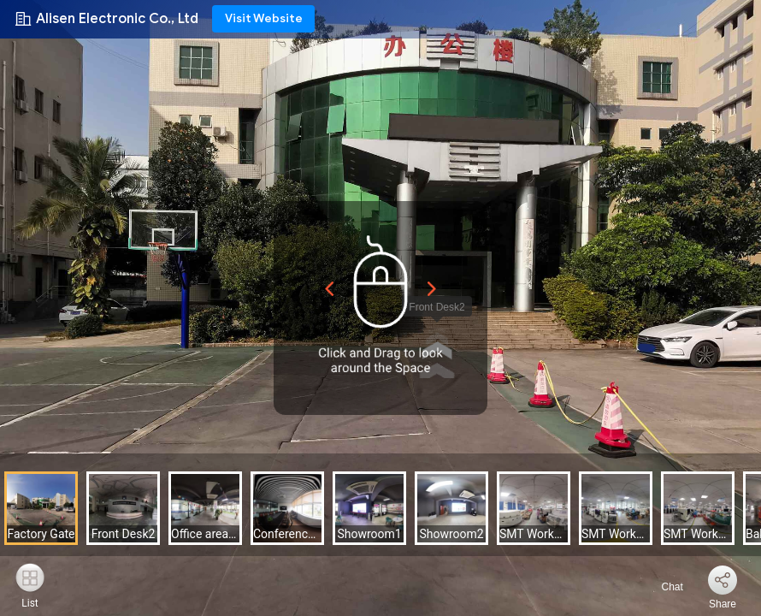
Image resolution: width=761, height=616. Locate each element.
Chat (662, 586)
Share (722, 604)
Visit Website (264, 18)
